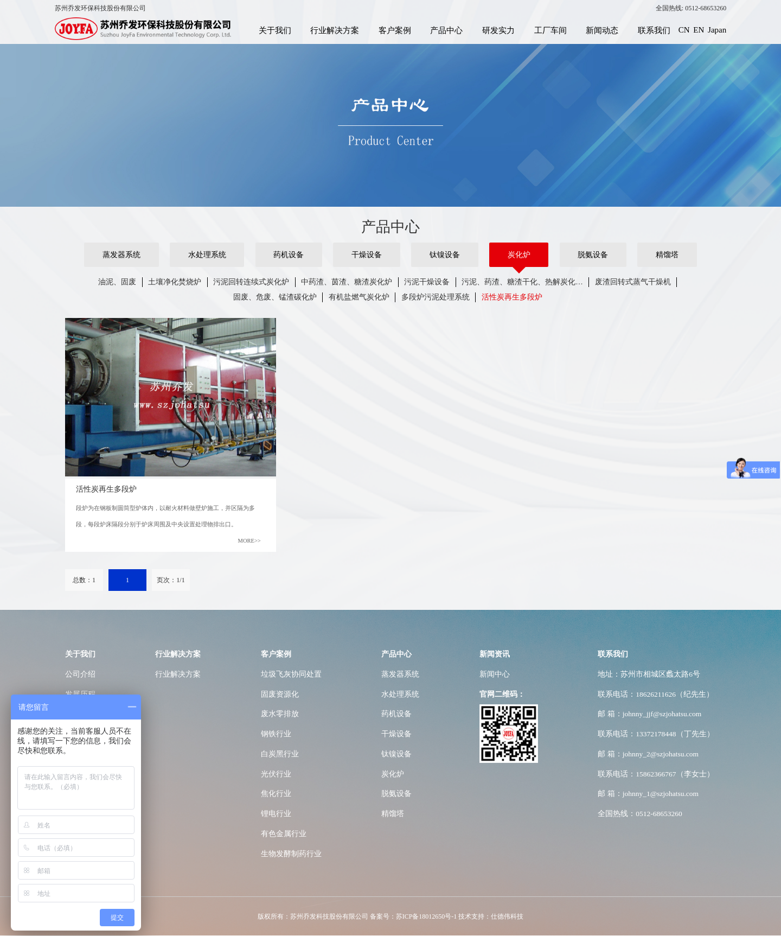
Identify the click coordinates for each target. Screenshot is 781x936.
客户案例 (395, 30)
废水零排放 (280, 714)
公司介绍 (80, 674)
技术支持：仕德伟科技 (490, 916)
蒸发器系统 (121, 254)
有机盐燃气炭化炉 (359, 297)
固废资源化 (280, 694)
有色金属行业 (283, 834)
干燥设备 (366, 254)
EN (698, 30)
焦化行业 (276, 793)
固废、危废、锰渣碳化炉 (275, 297)
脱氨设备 (593, 254)
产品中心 (446, 30)
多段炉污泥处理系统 (435, 297)
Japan (717, 30)
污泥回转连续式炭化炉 (251, 282)
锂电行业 (276, 814)
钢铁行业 (276, 734)
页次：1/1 (170, 580)
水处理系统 (207, 254)
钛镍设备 (445, 254)
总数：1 (84, 580)
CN (684, 30)
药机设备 (288, 254)
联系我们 (654, 30)
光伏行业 (276, 774)
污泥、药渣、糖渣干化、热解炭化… (522, 282)
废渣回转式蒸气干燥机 (633, 282)
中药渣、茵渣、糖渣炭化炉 (346, 282)
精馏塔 (667, 254)
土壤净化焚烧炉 (174, 282)
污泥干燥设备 (427, 282)
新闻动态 (602, 30)
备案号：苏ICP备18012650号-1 (413, 916)
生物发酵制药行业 (291, 854)
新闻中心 (494, 674)
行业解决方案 (334, 30)
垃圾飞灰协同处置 (291, 674)
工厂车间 (550, 30)
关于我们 (275, 30)
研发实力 (498, 30)
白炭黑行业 (280, 754)
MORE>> (249, 541)
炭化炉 (519, 254)
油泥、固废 (117, 282)
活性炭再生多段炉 (512, 297)
